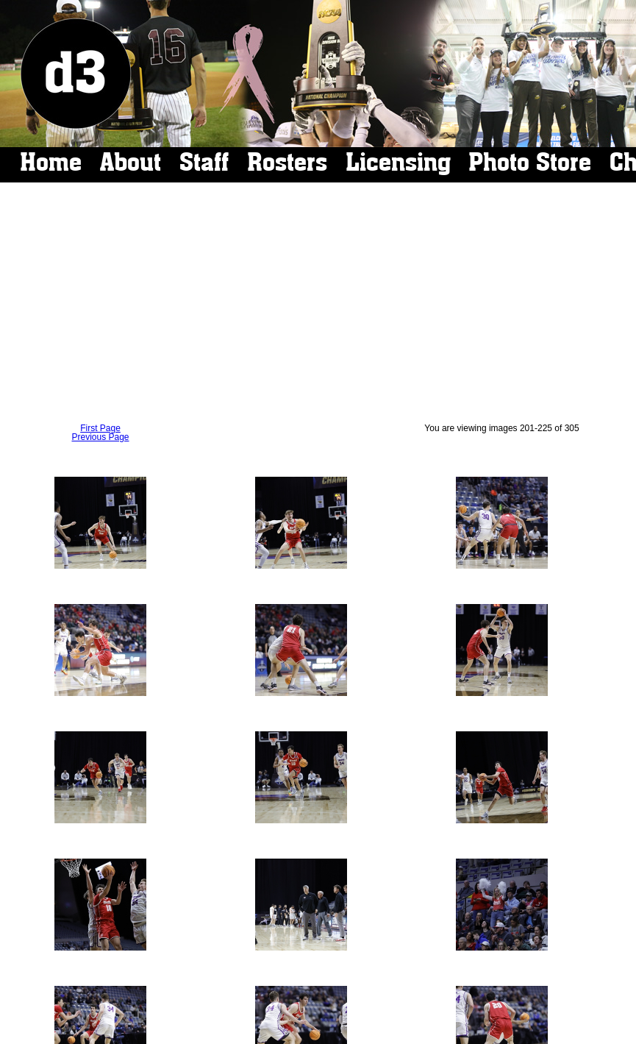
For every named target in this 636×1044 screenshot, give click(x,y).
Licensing (398, 162)
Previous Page (100, 437)
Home (51, 162)
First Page (100, 428)
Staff (204, 162)
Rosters (287, 162)
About (130, 162)
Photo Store (529, 162)
